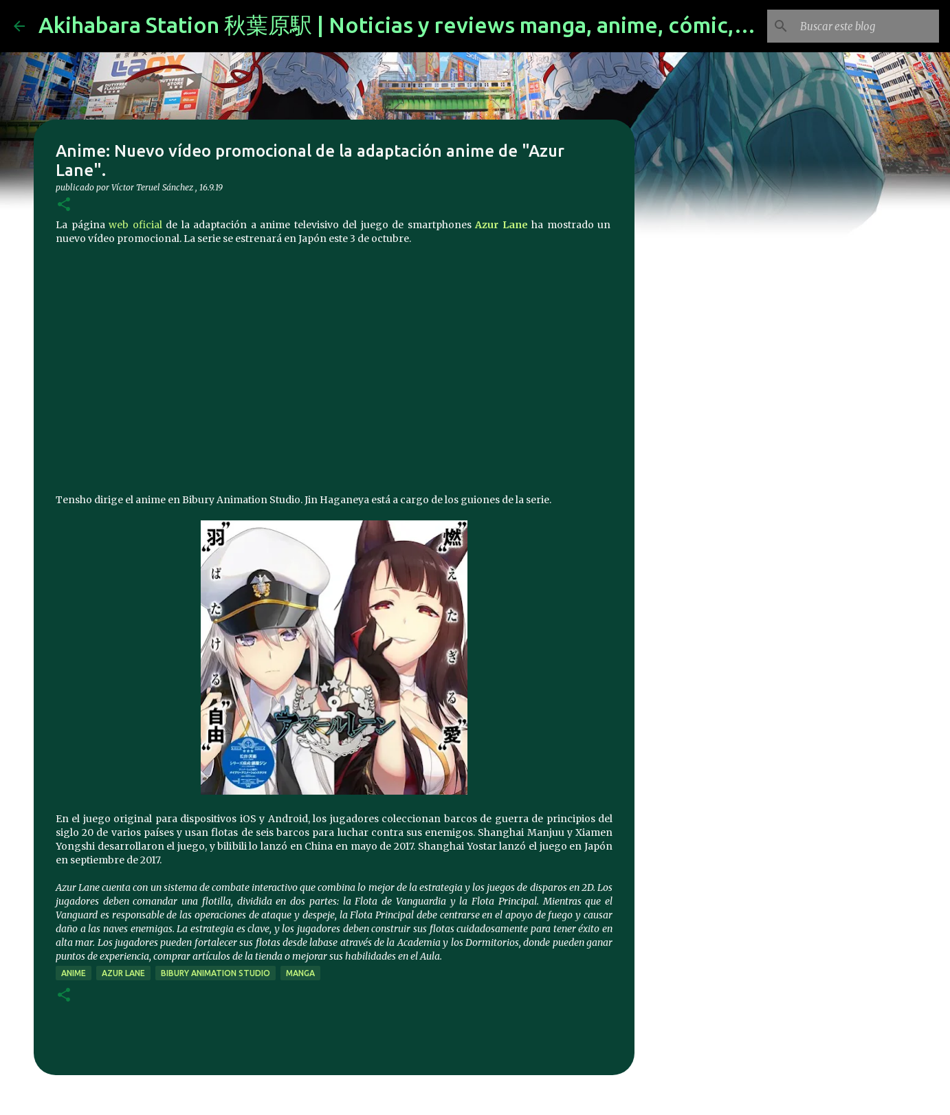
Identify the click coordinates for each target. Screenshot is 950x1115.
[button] (64, 205)
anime (73, 973)
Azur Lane (501, 225)
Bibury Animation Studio (215, 973)
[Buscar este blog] (867, 26)
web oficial (135, 225)
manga (300, 973)
